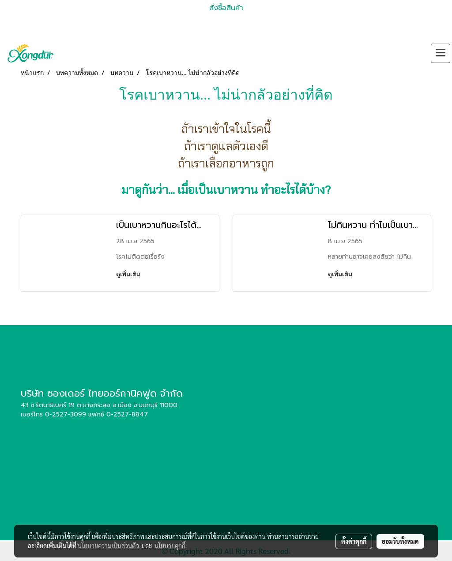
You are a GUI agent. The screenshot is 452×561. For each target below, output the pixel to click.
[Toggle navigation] (440, 53)
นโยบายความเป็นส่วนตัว (108, 546)
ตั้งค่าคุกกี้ (353, 541)
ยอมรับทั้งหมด (400, 541)
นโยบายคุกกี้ (169, 546)
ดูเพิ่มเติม (129, 274)
